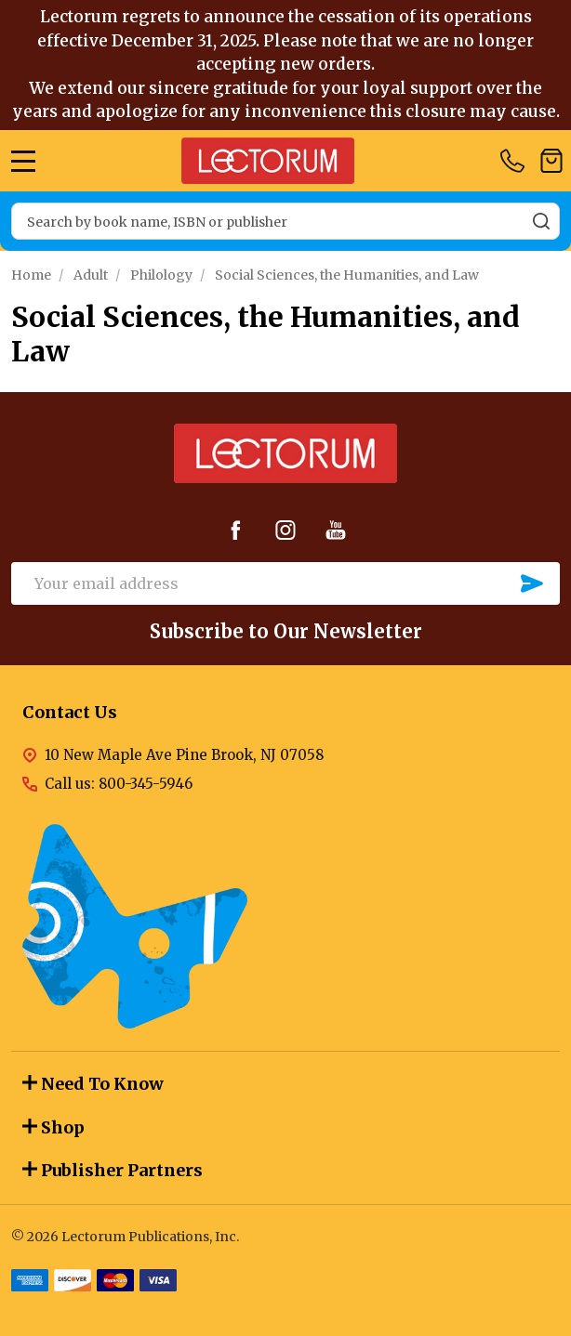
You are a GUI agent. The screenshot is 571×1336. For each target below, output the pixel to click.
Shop (53, 1127)
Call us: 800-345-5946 (119, 783)
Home (31, 275)
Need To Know (93, 1083)
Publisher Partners (112, 1170)
